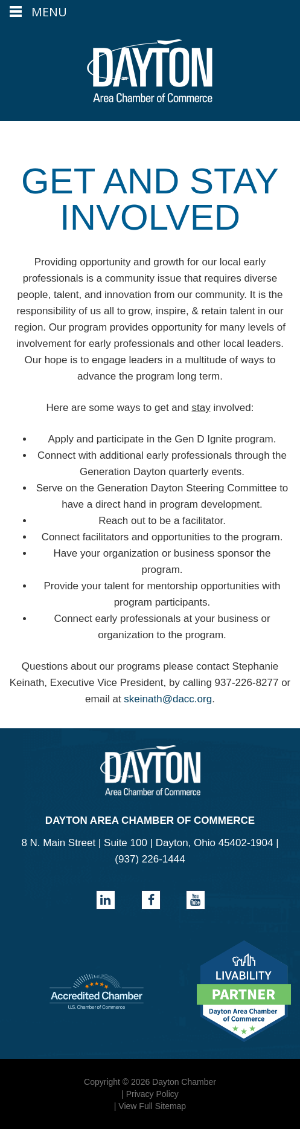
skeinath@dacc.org (168, 699)
